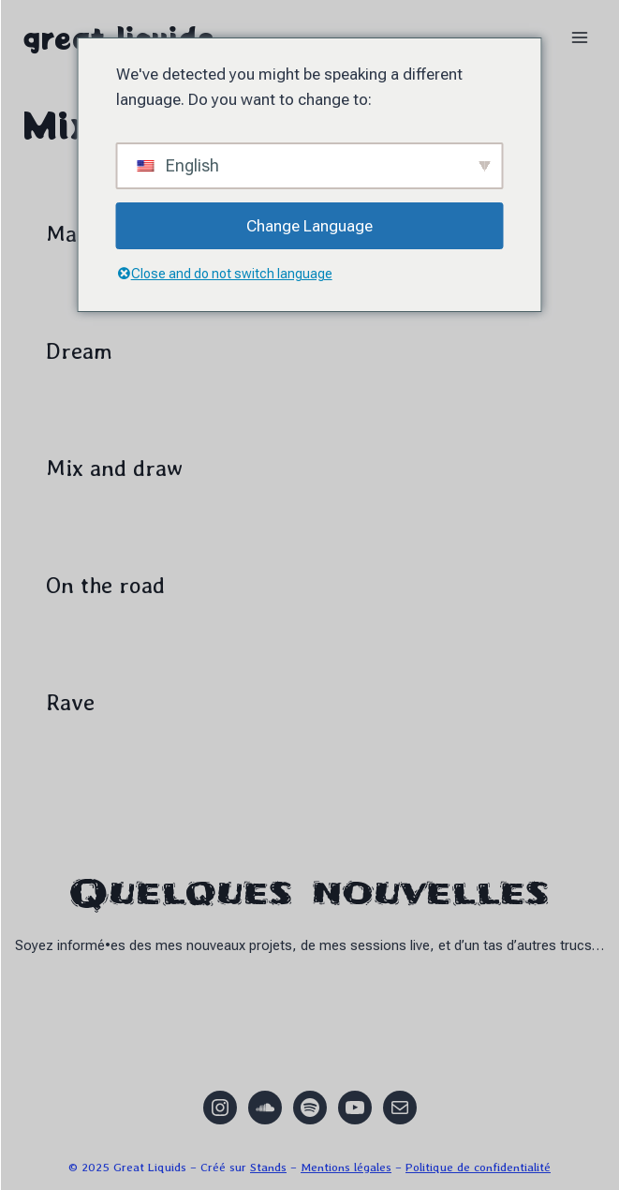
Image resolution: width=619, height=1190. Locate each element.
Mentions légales (346, 1167)
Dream (79, 350)
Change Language (309, 225)
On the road (105, 585)
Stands (268, 1167)
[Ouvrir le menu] (579, 37)
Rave (70, 702)
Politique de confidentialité (478, 1167)
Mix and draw (114, 468)
